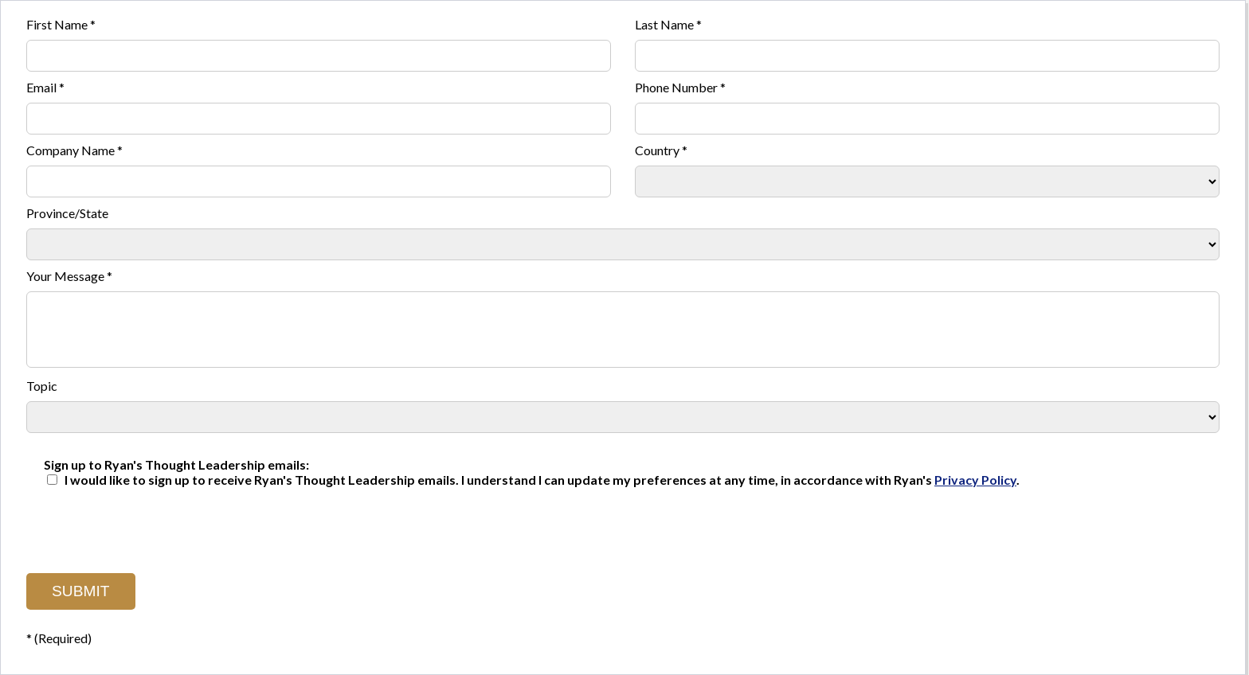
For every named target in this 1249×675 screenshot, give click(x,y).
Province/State (67, 212)
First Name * (61, 24)
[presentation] (147, 526)
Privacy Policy (975, 479)
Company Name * (74, 150)
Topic (41, 385)
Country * (661, 150)
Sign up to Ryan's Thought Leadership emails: (176, 464)
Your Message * (69, 275)
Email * (45, 87)
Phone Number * (680, 87)
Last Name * (668, 24)
